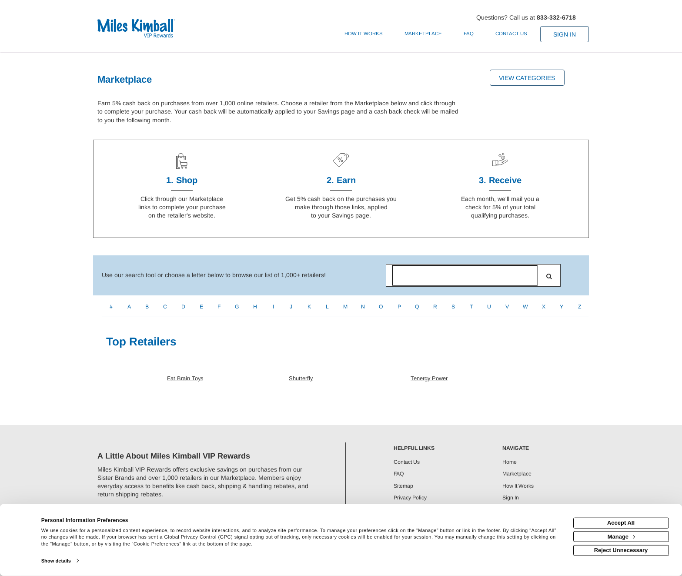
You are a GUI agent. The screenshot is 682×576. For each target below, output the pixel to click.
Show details (56, 560)
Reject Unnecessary (621, 550)
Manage (621, 536)
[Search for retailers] (465, 275)
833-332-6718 (556, 17)
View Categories (527, 77)
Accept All (621, 522)
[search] (549, 276)
